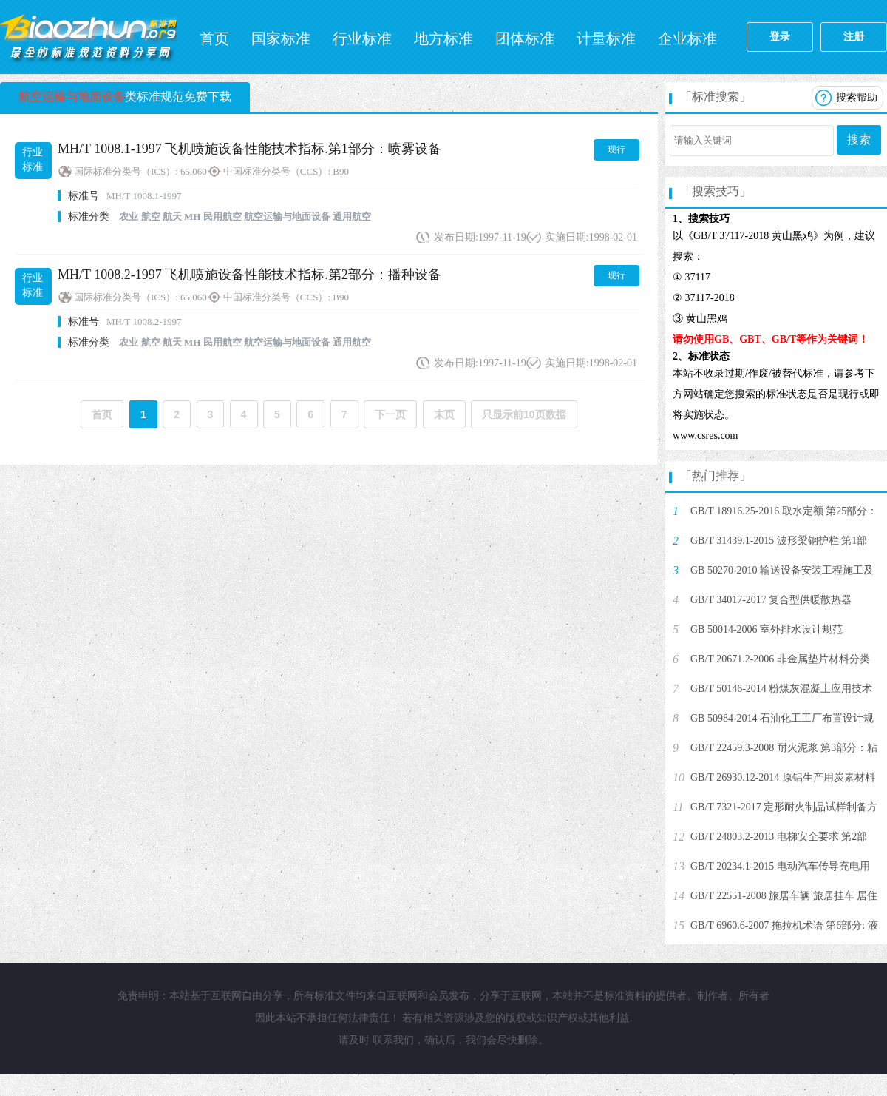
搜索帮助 (856, 97)
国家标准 (280, 38)
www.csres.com (705, 435)
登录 (779, 36)
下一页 (390, 414)
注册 (853, 36)
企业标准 (687, 38)
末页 (444, 414)
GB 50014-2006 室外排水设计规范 (766, 629)
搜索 (859, 139)
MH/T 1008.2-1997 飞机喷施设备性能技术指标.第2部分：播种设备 (249, 274)
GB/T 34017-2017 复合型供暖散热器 (771, 599)
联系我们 (393, 1040)
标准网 (88, 37)
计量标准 (606, 38)
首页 (214, 38)
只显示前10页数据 (524, 414)
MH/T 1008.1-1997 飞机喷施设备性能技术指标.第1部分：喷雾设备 (249, 148)
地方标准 (443, 38)
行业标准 (362, 38)
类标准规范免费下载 (124, 96)
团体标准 (524, 38)
